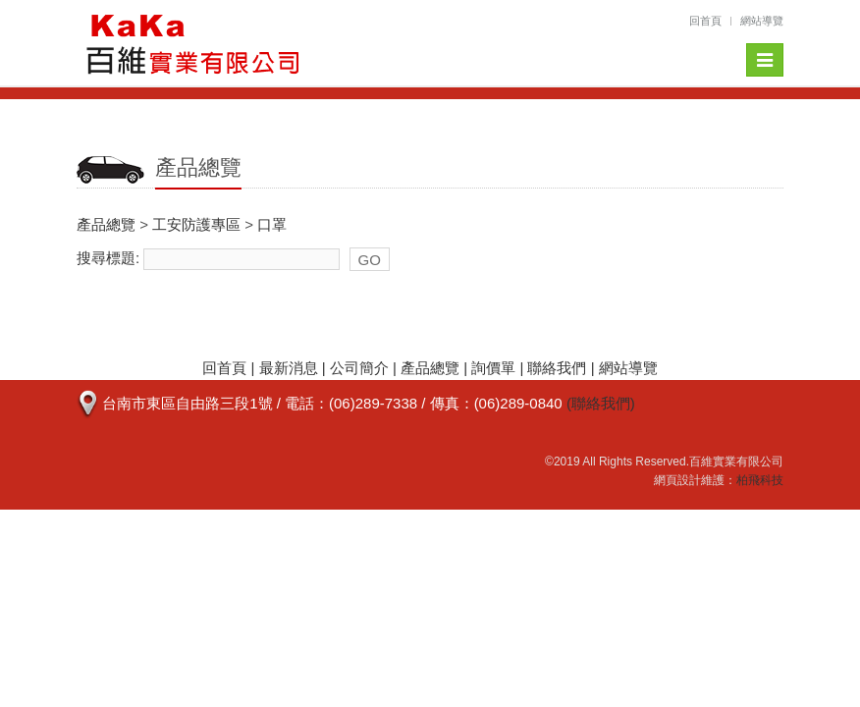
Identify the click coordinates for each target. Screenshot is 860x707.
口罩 (272, 224)
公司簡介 (359, 367)
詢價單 (493, 367)
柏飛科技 (759, 480)
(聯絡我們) (600, 403)
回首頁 (705, 21)
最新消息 (288, 367)
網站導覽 (761, 21)
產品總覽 (106, 224)
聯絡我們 (556, 367)
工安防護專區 (196, 224)
